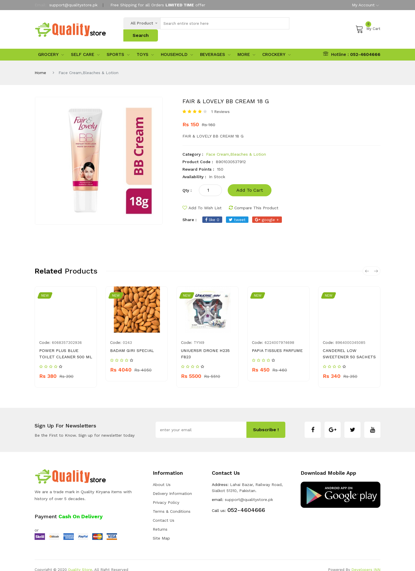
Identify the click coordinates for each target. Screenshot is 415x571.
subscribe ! (266, 420)
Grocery (51, 45)
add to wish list (202, 199)
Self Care (85, 45)
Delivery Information (172, 484)
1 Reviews (220, 102)
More (246, 45)
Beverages (215, 45)
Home (40, 63)
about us (162, 475)
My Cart (367, 24)
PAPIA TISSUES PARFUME (276, 341)
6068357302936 (67, 333)
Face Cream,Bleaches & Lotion (236, 145)
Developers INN (365, 561)
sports (118, 45)
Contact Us (163, 511)
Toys (145, 45)
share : (189, 210)
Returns (160, 520)
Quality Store (80, 561)
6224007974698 (279, 333)
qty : (187, 181)
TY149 (199, 333)
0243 (127, 333)
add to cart (249, 181)
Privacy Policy (166, 493)
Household (177, 45)
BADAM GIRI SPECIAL (131, 341)
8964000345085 (350, 333)
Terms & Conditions (171, 502)
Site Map (161, 529)
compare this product (253, 199)
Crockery (276, 45)
